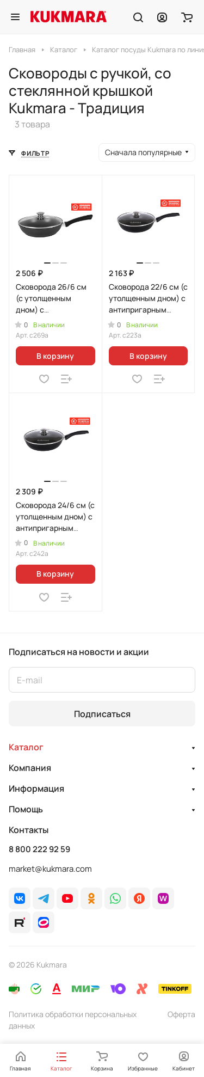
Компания (30, 768)
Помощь (26, 809)
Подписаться (102, 714)
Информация (36, 788)
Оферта (181, 1014)
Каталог (26, 747)
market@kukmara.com (50, 868)
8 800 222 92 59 (39, 849)
